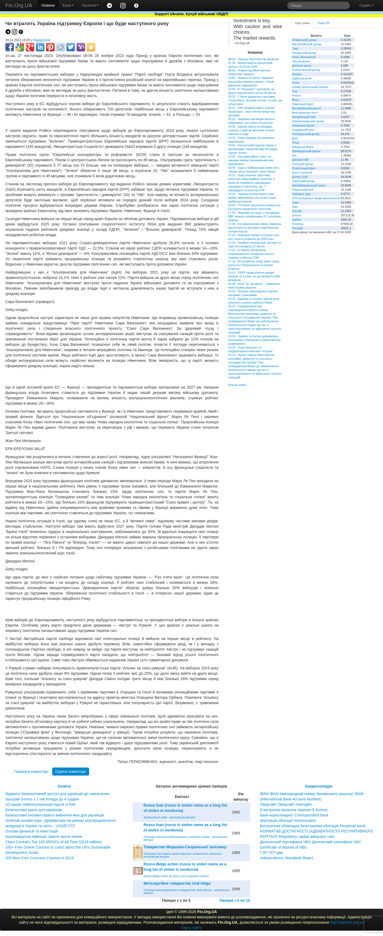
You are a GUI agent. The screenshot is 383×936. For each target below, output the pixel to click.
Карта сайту (191, 928)
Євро (295, 202)
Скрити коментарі (70, 771)
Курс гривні (302, 23)
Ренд (295, 142)
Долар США (300, 176)
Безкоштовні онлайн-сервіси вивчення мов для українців (54, 815)
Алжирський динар (304, 39)
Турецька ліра (301, 193)
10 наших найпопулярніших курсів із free (40, 804)
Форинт (297, 74)
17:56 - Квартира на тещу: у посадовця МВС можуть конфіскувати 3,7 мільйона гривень (254, 216)
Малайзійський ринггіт (306, 108)
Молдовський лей (303, 116)
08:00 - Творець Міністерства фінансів (253, 59)
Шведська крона (302, 146)
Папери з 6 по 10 (234, 900)
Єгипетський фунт (304, 168)
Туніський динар (302, 164)
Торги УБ (323, 23)
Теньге (296, 95)
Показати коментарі (31, 771)
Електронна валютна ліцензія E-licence (294, 810)
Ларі (295, 206)
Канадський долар (304, 52)
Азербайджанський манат (309, 185)
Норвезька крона (303, 125)
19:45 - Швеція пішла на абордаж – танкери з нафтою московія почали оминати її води (251, 130)
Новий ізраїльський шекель (310, 87)
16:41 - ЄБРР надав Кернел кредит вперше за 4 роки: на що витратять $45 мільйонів (254, 276)
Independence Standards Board (286, 858)
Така (295, 48)
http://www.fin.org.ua (347, 922)
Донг (295, 138)
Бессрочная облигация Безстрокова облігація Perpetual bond (312, 826)
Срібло (296, 219)
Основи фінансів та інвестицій (31, 831)
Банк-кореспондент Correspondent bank (294, 815)
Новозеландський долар (308, 121)
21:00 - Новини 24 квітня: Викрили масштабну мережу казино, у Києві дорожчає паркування (251, 81)
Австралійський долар (306, 44)
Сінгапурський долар (306, 134)
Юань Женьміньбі (304, 57)
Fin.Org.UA (18, 5)
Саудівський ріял (303, 129)
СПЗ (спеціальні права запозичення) (316, 198)
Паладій (297, 228)
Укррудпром (41, 40)
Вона (295, 99)
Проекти (90, 5)
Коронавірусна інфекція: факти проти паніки (43, 836)
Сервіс (366, 5)
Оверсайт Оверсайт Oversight (286, 804)
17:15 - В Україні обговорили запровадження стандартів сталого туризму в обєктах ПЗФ (251, 253)
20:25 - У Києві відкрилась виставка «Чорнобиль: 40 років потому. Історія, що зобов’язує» (255, 100)
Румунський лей (302, 189)
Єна (294, 91)
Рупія (295, 82)
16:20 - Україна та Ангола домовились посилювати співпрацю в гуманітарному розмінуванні (254, 340)
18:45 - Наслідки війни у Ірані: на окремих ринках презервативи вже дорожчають (251, 160)
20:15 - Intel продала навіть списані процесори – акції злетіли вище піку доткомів (251, 111)
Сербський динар (303, 181)
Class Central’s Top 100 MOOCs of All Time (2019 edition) (53, 842)
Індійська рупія (302, 78)
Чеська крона (301, 61)
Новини (48, 5)
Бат (294, 155)
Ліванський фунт (303, 104)
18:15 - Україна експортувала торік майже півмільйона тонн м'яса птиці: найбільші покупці (252, 197)
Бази (68, 5)
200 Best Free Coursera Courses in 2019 (39, 858)
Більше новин (237, 384)
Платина (297, 223)
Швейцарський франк (306, 151)
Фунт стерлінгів (302, 172)
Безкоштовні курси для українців (33, 810)
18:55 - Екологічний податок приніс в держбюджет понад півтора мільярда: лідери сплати (253, 149)
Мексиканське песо (304, 112)
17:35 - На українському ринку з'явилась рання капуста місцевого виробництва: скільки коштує (254, 227)
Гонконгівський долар (306, 69)
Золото (296, 215)
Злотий (296, 211)
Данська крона (301, 65)
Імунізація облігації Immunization (288, 820)
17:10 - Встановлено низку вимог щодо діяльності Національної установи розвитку (253, 265)
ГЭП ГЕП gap (271, 852)
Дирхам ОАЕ (300, 159)
